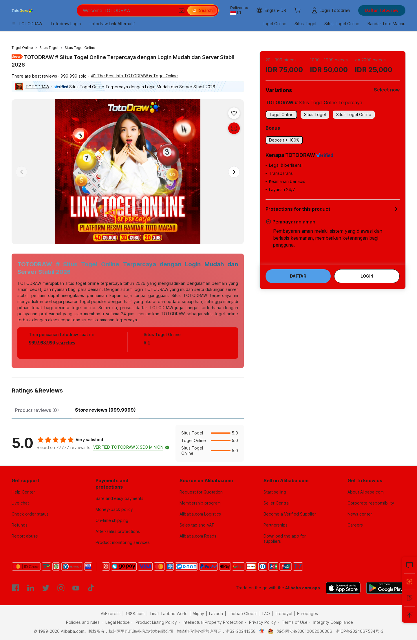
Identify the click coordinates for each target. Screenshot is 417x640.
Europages (307, 613)
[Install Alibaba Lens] (409, 581)
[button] (181, 10)
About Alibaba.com (366, 491)
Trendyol (283, 613)
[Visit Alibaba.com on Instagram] (61, 588)
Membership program (200, 502)
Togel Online (22, 47)
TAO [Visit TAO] (265, 613)
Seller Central (277, 502)
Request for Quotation (201, 491)
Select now (387, 90)
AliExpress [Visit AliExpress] (110, 613)
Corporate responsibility (371, 502)
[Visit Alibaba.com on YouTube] (76, 588)
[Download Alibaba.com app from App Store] (343, 588)
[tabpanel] (128, 443)
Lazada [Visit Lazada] (216, 613)
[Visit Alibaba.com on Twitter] (46, 588)
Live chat (20, 502)
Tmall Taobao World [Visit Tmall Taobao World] (168, 613)
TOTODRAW (37, 86)
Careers (355, 524)
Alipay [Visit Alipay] (198, 613)
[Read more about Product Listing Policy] (154, 622)
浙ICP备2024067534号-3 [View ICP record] (359, 631)
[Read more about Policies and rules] (82, 622)
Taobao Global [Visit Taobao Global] (242, 613)
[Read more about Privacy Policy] (260, 622)
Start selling (275, 491)
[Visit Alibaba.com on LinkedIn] (31, 588)
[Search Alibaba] (128, 10)
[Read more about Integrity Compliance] (331, 622)
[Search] (202, 10)
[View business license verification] (262, 631)
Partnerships (276, 524)
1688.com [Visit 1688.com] (135, 613)
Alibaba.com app (302, 587)
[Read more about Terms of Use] (293, 622)
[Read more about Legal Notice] (115, 622)
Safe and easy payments (119, 498)
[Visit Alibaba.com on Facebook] (16, 588)
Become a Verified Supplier (290, 513)
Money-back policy (114, 509)
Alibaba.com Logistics (200, 513)
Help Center (23, 491)
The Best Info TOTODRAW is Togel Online (134, 75)
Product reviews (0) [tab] (37, 410)
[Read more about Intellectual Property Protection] (211, 622)
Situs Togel (48, 47)
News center (360, 513)
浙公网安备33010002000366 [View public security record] (304, 631)
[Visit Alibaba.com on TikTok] (91, 588)
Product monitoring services (123, 542)
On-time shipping (112, 520)
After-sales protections (118, 531)
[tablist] (128, 409)
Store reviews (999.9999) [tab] (105, 410)
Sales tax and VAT (197, 524)
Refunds (20, 524)
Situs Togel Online (80, 47)
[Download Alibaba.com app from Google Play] (385, 588)
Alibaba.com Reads (198, 535)
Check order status (30, 513)
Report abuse (25, 535)
